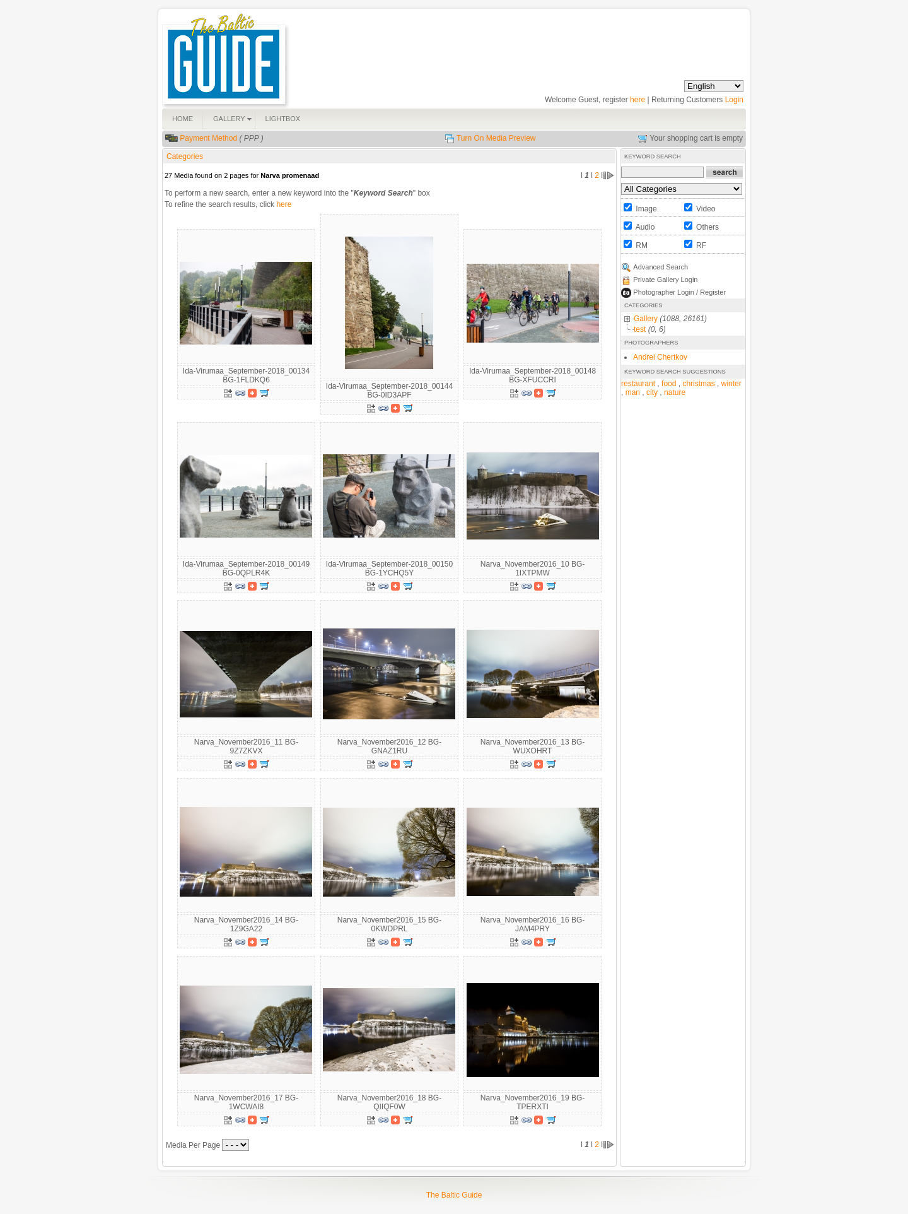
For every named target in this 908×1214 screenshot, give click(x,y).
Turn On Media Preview (496, 138)
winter (731, 383)
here (637, 99)
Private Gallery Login (665, 279)
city (652, 392)
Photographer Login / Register (679, 292)
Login (734, 99)
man (633, 392)
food (668, 383)
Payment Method (208, 138)
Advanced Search (660, 267)
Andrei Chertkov (660, 357)
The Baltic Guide (454, 1195)
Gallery (646, 318)
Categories (184, 156)
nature (674, 392)
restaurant (638, 383)
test (640, 329)
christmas (698, 383)
